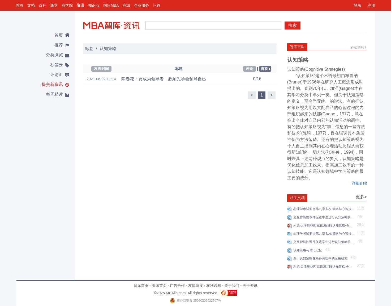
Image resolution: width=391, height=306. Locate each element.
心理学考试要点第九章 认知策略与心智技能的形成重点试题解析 (324, 209)
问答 (156, 5)
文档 (31, 5)
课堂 (54, 5)
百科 (42, 5)
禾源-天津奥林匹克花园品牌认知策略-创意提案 (324, 225)
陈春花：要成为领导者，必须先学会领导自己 (163, 79)
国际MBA (111, 5)
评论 (249, 68)
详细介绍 (359, 183)
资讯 (80, 5)
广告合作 (177, 285)
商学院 (67, 5)
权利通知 (213, 285)
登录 (357, 5)
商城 (126, 5)
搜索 (292, 25)
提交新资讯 (52, 84)
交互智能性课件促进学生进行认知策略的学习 (324, 217)
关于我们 (231, 285)
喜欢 (264, 68)
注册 (371, 5)
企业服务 (141, 5)
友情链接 (195, 285)
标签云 (56, 64)
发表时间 (101, 68)
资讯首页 (159, 285)
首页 (19, 5)
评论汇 (56, 74)
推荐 (58, 45)
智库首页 (141, 285)
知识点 (93, 5)
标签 (89, 48)
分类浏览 (54, 55)
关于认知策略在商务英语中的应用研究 (321, 258)
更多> (361, 197)
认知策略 (108, 48)
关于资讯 (250, 285)
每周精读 (54, 94)
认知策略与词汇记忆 (308, 250)
